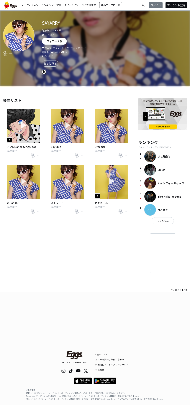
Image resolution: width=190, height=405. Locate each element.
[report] (10, 53)
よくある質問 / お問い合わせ (110, 359)
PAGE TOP (179, 344)
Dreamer (100, 147)
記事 (58, 5)
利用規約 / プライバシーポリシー (112, 364)
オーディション (30, 5)
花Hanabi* (13, 203)
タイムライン (71, 5)
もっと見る (50, 63)
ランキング (47, 5)
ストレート (57, 203)
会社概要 (99, 369)
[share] (5, 53)
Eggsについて (102, 354)
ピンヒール (101, 203)
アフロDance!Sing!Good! (22, 147)
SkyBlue (56, 147)
